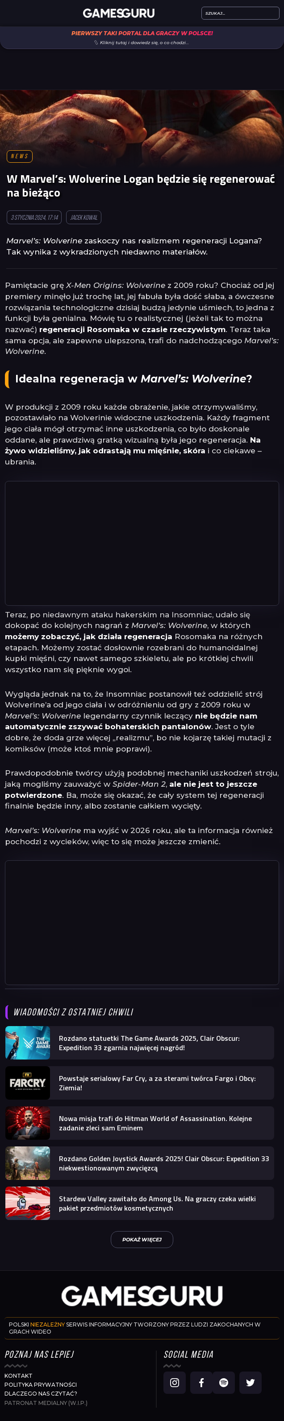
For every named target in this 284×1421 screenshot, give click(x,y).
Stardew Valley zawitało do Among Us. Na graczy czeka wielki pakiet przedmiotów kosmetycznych (157, 1203)
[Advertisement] (142, 543)
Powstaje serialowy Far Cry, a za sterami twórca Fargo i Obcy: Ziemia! (157, 1083)
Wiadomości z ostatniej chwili (73, 1013)
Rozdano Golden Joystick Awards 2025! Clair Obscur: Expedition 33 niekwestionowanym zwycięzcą (164, 1163)
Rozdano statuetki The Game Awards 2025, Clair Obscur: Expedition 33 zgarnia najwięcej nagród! (149, 1043)
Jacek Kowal (83, 218)
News (20, 156)
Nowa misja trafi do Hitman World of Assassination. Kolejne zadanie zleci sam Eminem (155, 1123)
